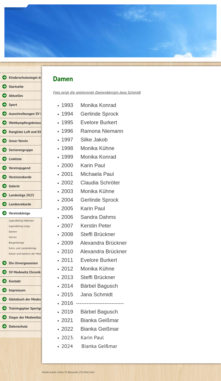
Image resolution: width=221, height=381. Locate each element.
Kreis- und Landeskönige (22, 248)
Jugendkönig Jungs (19, 226)
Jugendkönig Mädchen (21, 220)
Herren (13, 237)
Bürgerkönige (16, 242)
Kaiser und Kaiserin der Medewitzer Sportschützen (25, 253)
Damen (13, 231)
